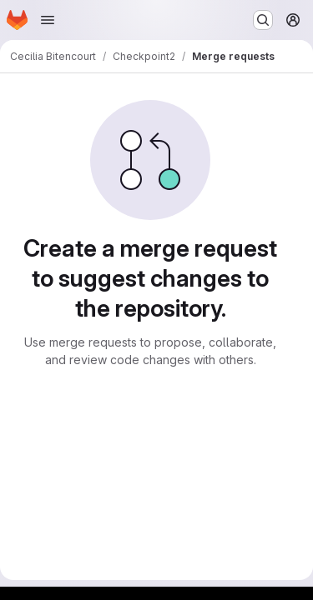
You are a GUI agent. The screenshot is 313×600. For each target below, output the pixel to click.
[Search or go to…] (263, 20)
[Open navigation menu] (47, 20)
